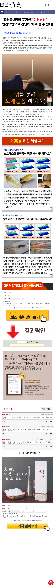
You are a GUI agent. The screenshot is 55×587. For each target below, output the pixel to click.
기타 (12, 305)
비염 (32, 303)
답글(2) (4, 421)
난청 (9, 303)
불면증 (14, 303)
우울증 (19, 303)
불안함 (7, 305)
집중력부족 (26, 303)
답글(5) (4, 433)
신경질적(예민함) (47, 516)
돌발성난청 (38, 303)
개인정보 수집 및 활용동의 (20, 307)
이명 (5, 303)
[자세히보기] (28, 307)
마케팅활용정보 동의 (37, 307)
